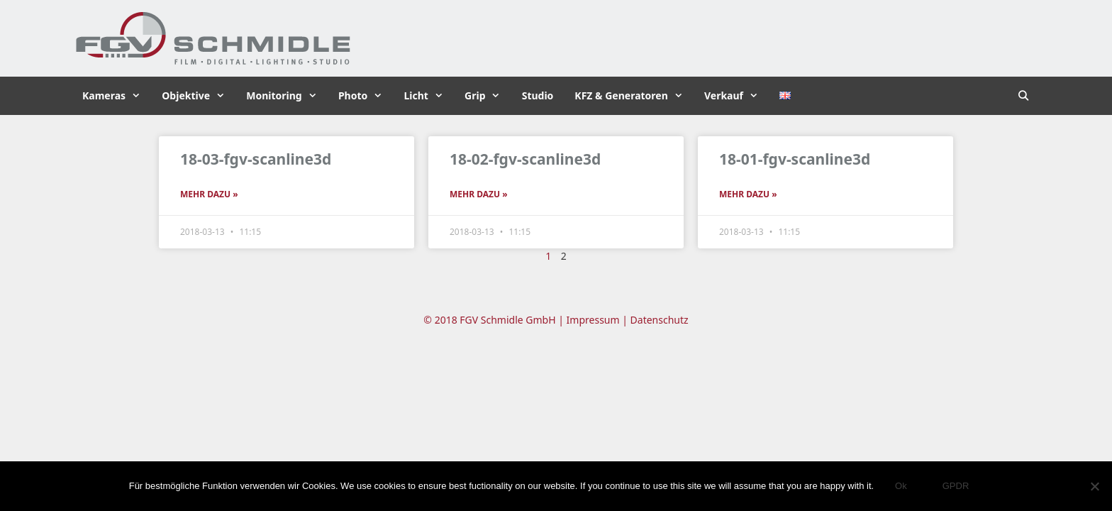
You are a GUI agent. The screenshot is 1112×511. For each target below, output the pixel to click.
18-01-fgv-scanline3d (794, 159)
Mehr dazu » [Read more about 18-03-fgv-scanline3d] (209, 194)
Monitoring (287, 96)
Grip (488, 96)
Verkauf (736, 96)
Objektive (198, 96)
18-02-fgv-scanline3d (525, 159)
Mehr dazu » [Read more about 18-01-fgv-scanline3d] (748, 194)
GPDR (956, 485)
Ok (901, 485)
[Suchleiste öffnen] (1023, 96)
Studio (538, 95)
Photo (366, 96)
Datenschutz (659, 319)
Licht (429, 96)
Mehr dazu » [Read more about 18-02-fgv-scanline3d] (479, 194)
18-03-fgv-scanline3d (255, 159)
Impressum (593, 319)
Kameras (116, 96)
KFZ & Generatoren (634, 96)
